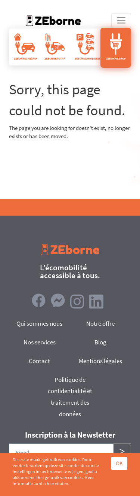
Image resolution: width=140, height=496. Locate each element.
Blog (100, 342)
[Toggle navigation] (121, 20)
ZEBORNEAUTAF (54, 46)
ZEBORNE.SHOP (116, 46)
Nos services (40, 342)
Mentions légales (100, 361)
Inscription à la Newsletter (70, 435)
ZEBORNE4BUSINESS (87, 46)
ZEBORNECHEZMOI (25, 46)
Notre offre (100, 323)
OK (119, 463)
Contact (39, 361)
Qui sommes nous (39, 323)
